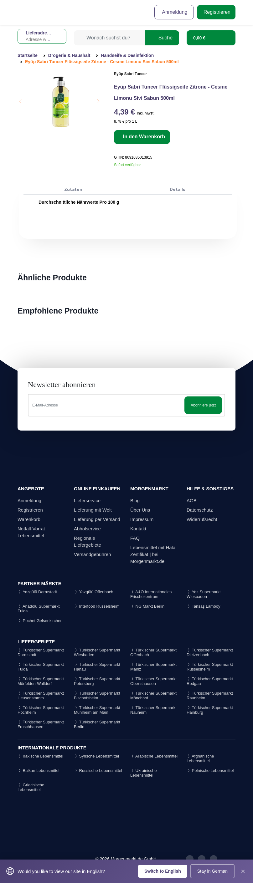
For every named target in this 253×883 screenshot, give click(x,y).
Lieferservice (87, 500)
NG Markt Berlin (147, 606)
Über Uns (140, 510)
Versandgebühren (92, 554)
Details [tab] (177, 189)
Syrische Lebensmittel (96, 756)
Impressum (141, 519)
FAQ (135, 538)
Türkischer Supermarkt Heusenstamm (41, 695)
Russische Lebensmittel (98, 770)
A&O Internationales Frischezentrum (151, 594)
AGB (192, 500)
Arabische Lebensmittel (154, 756)
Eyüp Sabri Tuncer (130, 74)
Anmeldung (174, 12)
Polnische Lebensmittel (210, 770)
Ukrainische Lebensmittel (143, 773)
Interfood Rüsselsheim (97, 606)
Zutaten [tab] (73, 189)
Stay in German (212, 871)
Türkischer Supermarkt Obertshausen (153, 681)
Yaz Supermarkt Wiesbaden (204, 594)
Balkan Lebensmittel (38, 770)
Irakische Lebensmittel (40, 756)
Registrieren (216, 12)
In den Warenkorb (143, 136)
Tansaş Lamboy (203, 606)
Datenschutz (200, 510)
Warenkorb (29, 519)
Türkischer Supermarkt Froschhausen (41, 724)
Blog (135, 500)
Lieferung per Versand (97, 519)
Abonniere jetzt (203, 405)
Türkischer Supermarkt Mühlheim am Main (97, 710)
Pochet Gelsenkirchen (40, 620)
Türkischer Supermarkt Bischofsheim (97, 695)
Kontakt (138, 528)
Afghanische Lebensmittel (200, 758)
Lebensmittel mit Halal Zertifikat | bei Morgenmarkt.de (153, 554)
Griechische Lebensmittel (31, 787)
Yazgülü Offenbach (93, 592)
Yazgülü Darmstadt (37, 592)
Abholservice (87, 528)
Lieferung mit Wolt (93, 510)
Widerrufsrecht (202, 519)
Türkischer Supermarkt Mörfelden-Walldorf (41, 681)
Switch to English (162, 871)
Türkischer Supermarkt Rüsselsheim (210, 666)
